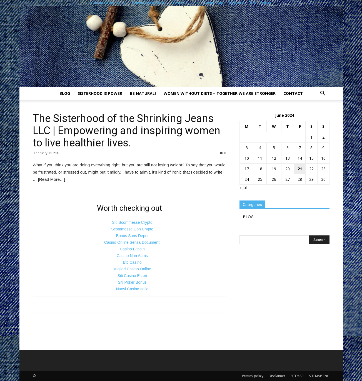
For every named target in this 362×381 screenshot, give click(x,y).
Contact (293, 93)
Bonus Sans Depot (132, 235)
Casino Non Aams (132, 255)
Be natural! (143, 93)
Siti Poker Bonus (132, 282)
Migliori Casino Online (132, 269)
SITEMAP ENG (319, 376)
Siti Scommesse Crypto (132, 222)
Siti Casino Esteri (132, 275)
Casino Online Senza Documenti (132, 242)
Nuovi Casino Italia (132, 289)
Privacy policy (252, 376)
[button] (322, 93)
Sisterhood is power (100, 93)
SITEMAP (297, 376)
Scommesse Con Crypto (132, 229)
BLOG (64, 93)
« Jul (243, 187)
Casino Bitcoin (132, 249)
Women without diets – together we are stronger (220, 93)
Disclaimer (277, 376)
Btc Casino (132, 262)
